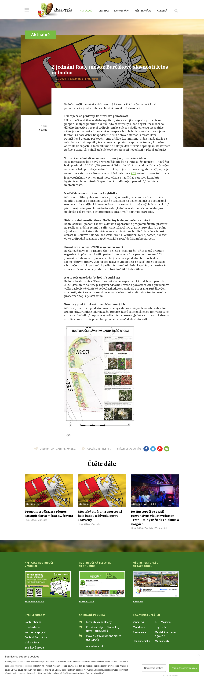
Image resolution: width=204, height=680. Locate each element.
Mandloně (139, 627)
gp (159, 448)
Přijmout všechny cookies (184, 668)
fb (146, 448)
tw (153, 448)
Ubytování (161, 627)
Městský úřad (143, 10)
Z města (43, 130)
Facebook (138, 601)
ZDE (133, 173)
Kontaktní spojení (35, 632)
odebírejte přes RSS (99, 448)
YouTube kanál (86, 601)
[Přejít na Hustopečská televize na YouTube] (102, 584)
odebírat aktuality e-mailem (58, 448)
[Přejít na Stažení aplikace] (48, 584)
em (166, 448)
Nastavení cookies (170, 675)
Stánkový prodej (34, 647)
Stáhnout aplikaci (34, 601)
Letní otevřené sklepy (99, 622)
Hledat (176, 11)
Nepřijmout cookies (153, 668)
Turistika (103, 10)
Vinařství (138, 622)
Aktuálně (86, 10)
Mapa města (162, 641)
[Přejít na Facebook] (156, 584)
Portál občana (33, 622)
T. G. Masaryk (163, 622)
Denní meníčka (141, 641)
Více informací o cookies (21, 666)
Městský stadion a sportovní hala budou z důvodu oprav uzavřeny (100, 516)
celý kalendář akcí (95, 646)
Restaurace (139, 632)
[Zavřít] (199, 655)
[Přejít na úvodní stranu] (55, 10)
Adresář (162, 10)
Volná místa (32, 642)
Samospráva (121, 10)
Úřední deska (32, 627)
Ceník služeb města (36, 637)
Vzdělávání (161, 528)
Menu (27, 10)
